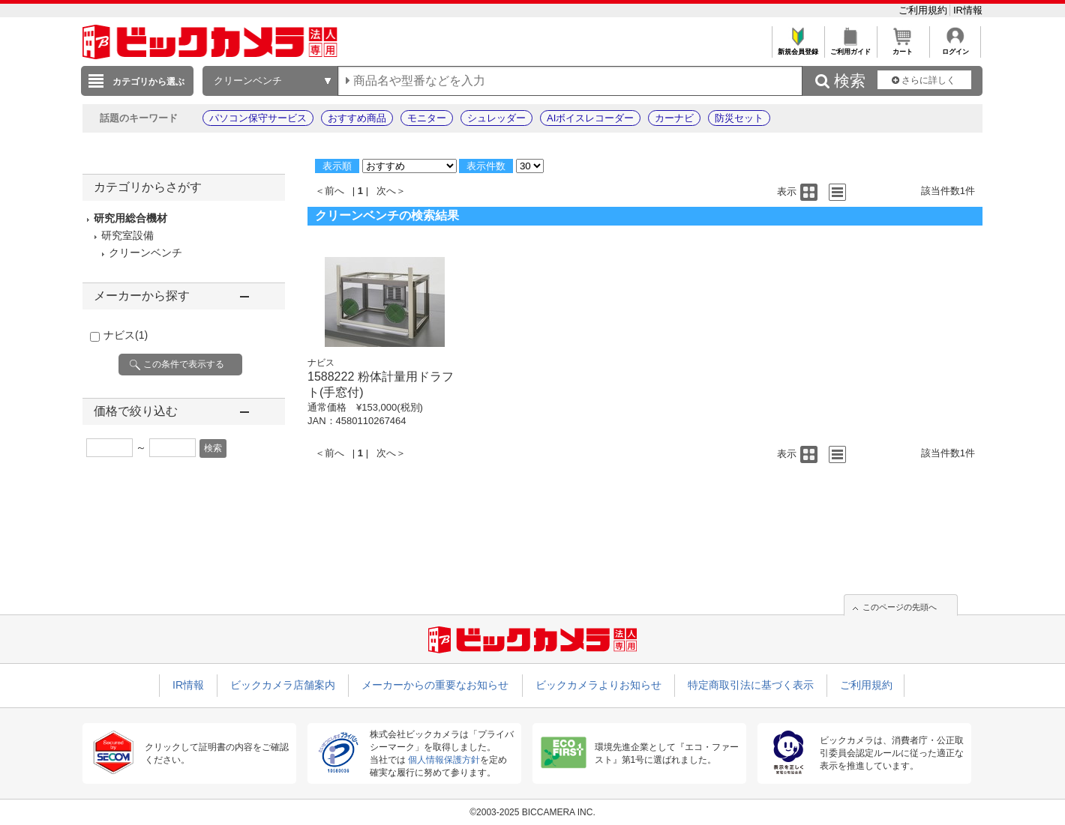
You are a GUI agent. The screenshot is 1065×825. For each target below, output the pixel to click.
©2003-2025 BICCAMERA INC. (533, 812)
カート (902, 47)
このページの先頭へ (899, 606)
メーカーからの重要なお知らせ (435, 685)
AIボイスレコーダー (590, 118)
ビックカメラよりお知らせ (599, 685)
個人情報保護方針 (444, 760)
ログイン (955, 47)
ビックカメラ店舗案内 (282, 685)
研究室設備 (127, 235)
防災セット (739, 118)
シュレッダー (496, 118)
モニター (426, 118)
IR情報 (967, 10)
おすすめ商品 (357, 118)
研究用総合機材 (130, 218)
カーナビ (674, 118)
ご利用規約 (924, 10)
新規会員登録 (797, 47)
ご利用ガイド (850, 47)
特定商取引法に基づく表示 (751, 685)
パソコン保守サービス (258, 118)
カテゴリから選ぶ (148, 81)
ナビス (126, 335)
